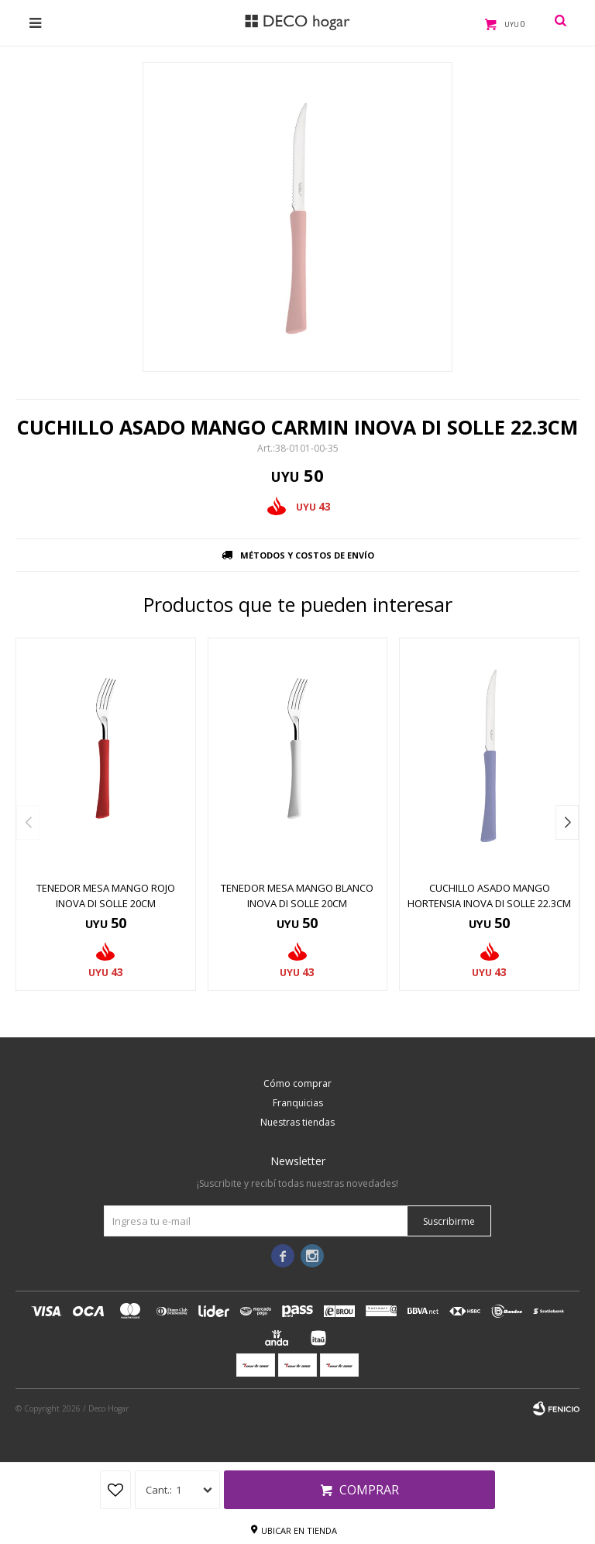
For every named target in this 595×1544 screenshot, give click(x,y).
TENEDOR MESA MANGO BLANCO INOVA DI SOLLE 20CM (297, 895)
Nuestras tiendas (297, 1122)
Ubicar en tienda (299, 1530)
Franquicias (298, 1102)
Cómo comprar (297, 1083)
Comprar (369, 1489)
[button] (567, 822)
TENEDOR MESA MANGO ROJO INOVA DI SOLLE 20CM (105, 895)
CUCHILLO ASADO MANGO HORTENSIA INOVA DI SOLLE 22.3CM (489, 895)
